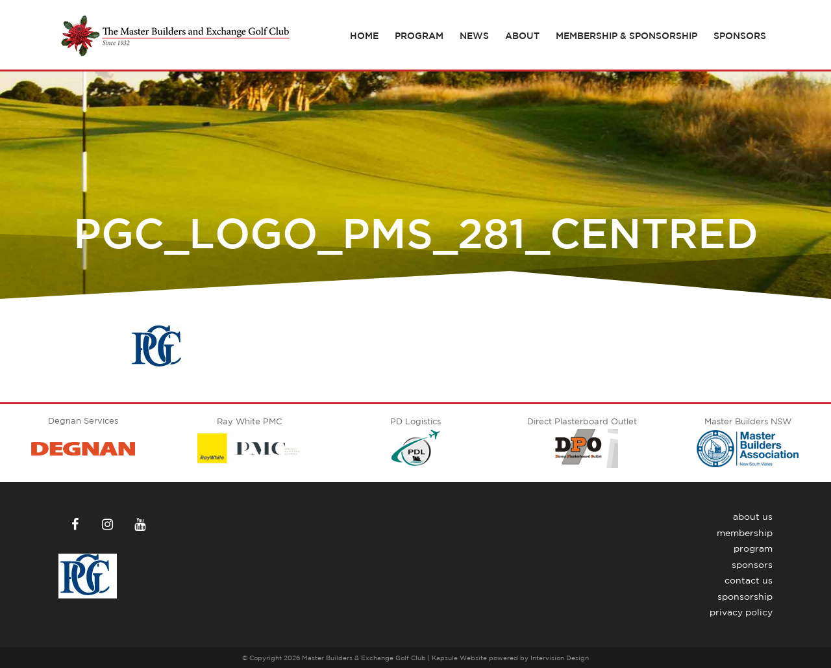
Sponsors (739, 36)
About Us (753, 516)
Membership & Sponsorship (626, 36)
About (522, 36)
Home (364, 36)
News (474, 36)
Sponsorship (745, 596)
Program (419, 36)
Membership (745, 533)
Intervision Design (559, 658)
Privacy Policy (741, 612)
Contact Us (749, 580)
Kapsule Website (459, 658)
